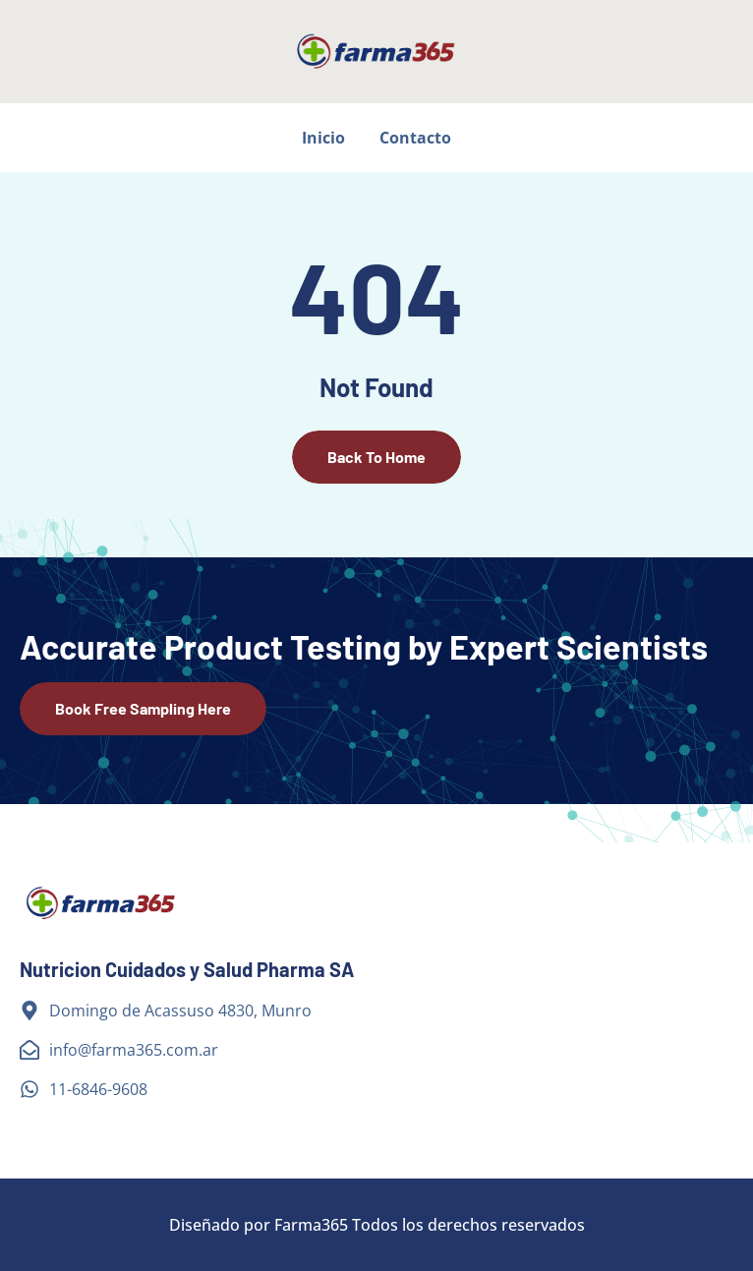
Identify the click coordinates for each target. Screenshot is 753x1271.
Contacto (415, 137)
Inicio (323, 137)
